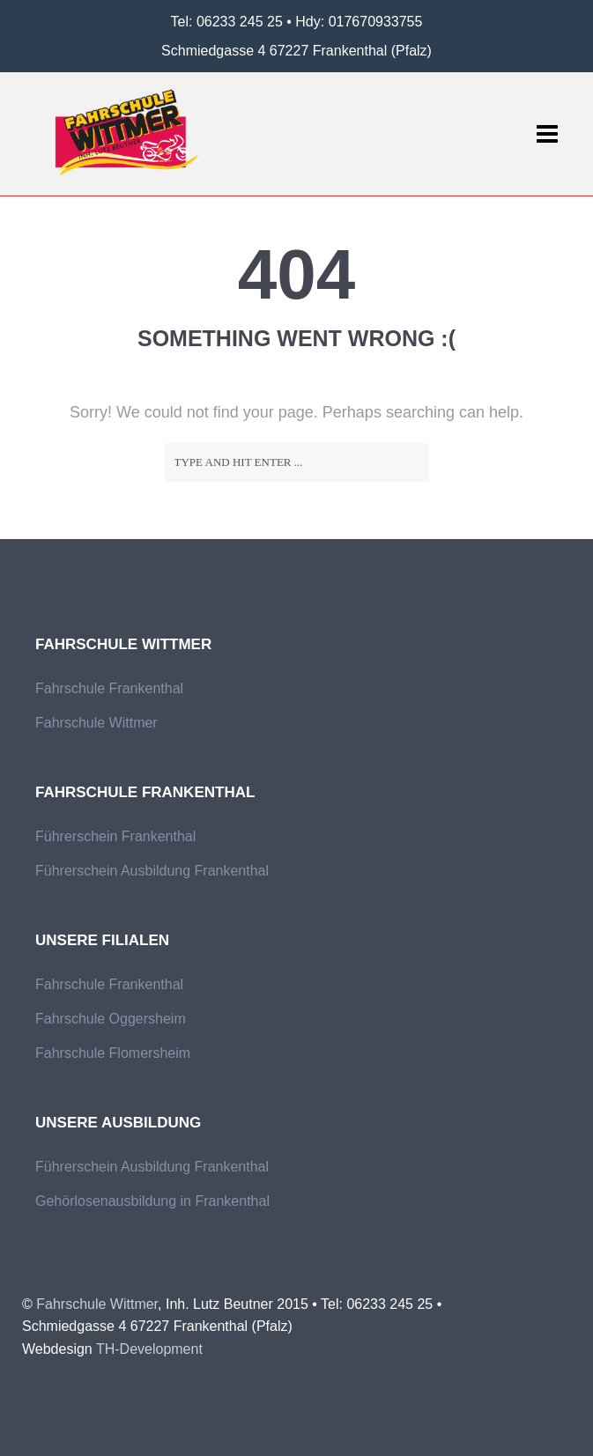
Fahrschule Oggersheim (110, 1018)
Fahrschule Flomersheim (112, 1053)
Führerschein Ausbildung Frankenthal (152, 870)
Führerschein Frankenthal (115, 836)
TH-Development (149, 1348)
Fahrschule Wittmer (96, 722)
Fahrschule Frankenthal (109, 688)
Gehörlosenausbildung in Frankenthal (152, 1201)
